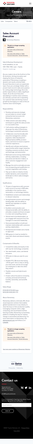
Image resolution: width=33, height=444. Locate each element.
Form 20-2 (17, 431)
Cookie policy (20, 368)
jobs (2, 21)
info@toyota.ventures (8, 394)
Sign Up (7, 411)
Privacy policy (12, 368)
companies (8, 21)
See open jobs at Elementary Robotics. (15, 50)
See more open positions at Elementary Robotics (16, 349)
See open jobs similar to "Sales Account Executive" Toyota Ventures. (17, 54)
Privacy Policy (25, 428)
